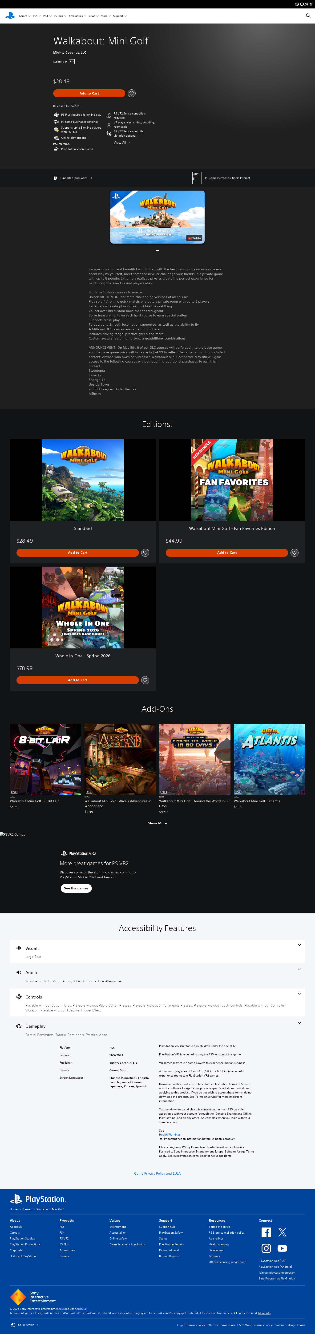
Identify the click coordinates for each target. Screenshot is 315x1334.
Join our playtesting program (277, 1273)
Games (23, 16)
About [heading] (15, 1220)
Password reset (169, 1250)
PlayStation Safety (171, 1233)
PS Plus (58, 16)
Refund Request (169, 1256)
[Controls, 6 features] (157, 1003)
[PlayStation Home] (10, 16)
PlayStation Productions (25, 1244)
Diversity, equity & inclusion (127, 1244)
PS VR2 (64, 1238)
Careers (15, 1233)
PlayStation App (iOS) (272, 1261)
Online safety (118, 1238)
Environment (117, 1227)
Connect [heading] (265, 1220)
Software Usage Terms (290, 1325)
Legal (180, 1325)
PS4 (45, 16)
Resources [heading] (217, 1220)
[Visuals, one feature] (157, 951)
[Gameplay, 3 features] (157, 1029)
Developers (216, 1250)
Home (14, 1209)
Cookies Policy (263, 1325)
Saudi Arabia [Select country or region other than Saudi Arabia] (25, 1325)
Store (104, 16)
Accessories (76, 16)
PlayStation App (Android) (275, 1267)
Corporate (16, 1250)
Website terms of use (222, 1325)
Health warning (219, 1244)
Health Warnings (170, 1135)
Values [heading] (114, 1220)
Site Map (244, 1325)
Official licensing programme (227, 1262)
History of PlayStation (23, 1256)
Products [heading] (67, 1220)
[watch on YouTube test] (194, 238)
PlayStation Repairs (171, 1244)
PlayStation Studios (22, 1238)
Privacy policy (196, 1325)
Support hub (167, 1227)
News (92, 16)
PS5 (35, 16)
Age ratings (216, 1238)
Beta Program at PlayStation (277, 1278)
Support (118, 16)
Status (163, 1238)
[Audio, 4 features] (157, 975)
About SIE (16, 1227)
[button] (157, 217)
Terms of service (219, 1227)
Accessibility (117, 1233)
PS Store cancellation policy (226, 1233)
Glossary (214, 1256)
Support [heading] (165, 1220)
